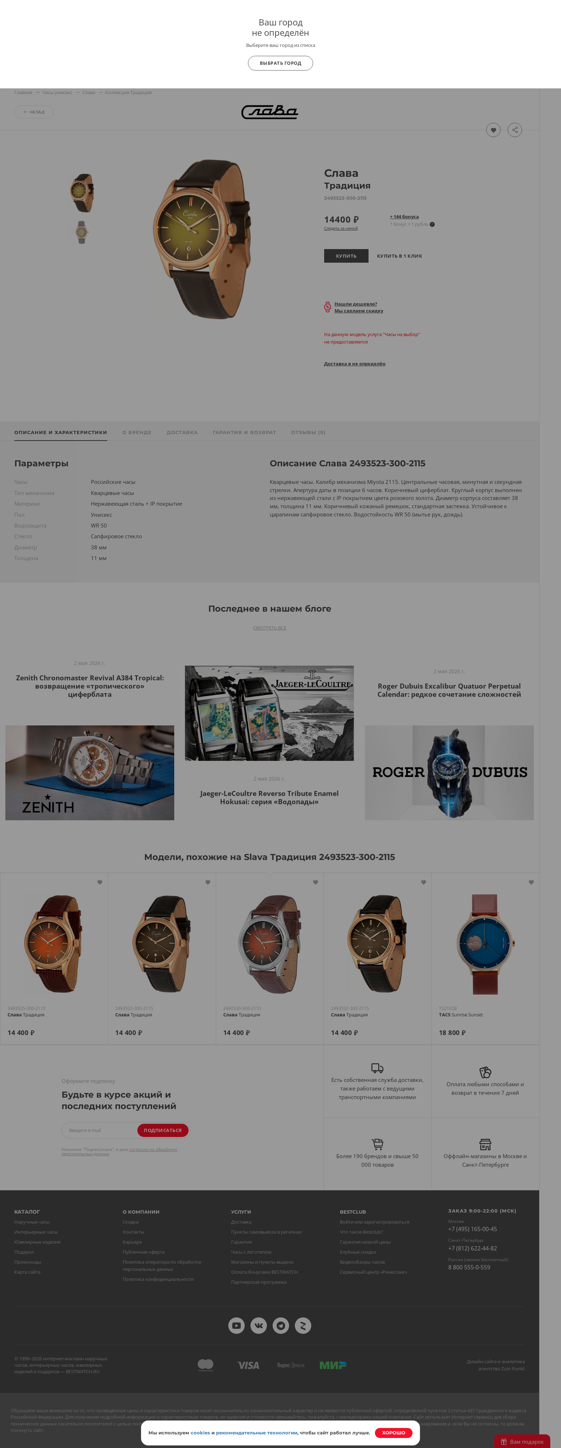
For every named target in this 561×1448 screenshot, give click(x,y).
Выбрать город (281, 63)
